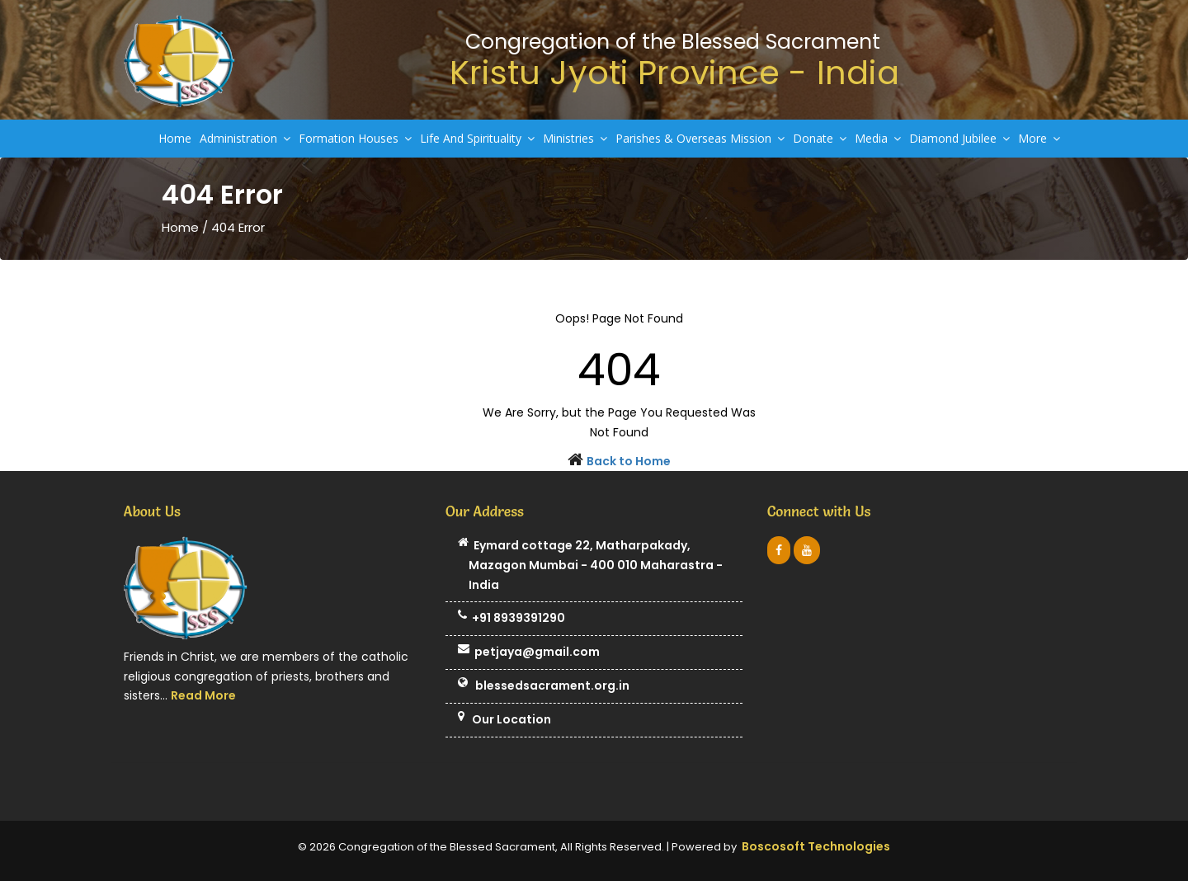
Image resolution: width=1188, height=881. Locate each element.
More (1039, 138)
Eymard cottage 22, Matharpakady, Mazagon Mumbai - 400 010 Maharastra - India (590, 565)
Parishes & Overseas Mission (700, 138)
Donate (819, 138)
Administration (245, 138)
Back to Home (629, 461)
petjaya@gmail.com (529, 652)
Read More (203, 695)
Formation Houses (355, 138)
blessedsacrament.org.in (543, 686)
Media (878, 138)
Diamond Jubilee (959, 138)
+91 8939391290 (511, 619)
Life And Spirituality (477, 138)
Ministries (575, 138)
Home (174, 138)
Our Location (504, 720)
